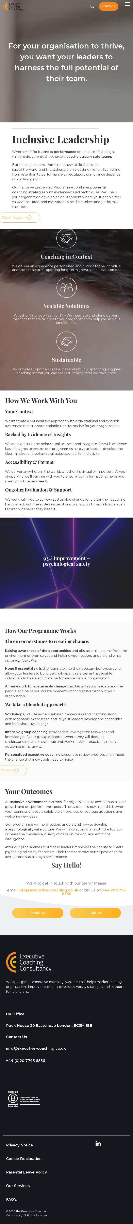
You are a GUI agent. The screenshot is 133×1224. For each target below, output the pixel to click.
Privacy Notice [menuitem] (19, 1145)
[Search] (92, 6)
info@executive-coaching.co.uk (36, 1048)
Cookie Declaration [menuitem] (24, 1159)
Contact (108, 6)
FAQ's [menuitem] (11, 1199)
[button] (127, 3)
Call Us (95, 864)
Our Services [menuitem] (18, 1186)
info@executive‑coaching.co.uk (48, 842)
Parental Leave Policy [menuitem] (26, 1172)
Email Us (37, 864)
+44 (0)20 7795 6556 (25, 1061)
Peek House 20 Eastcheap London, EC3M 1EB (49, 1025)
